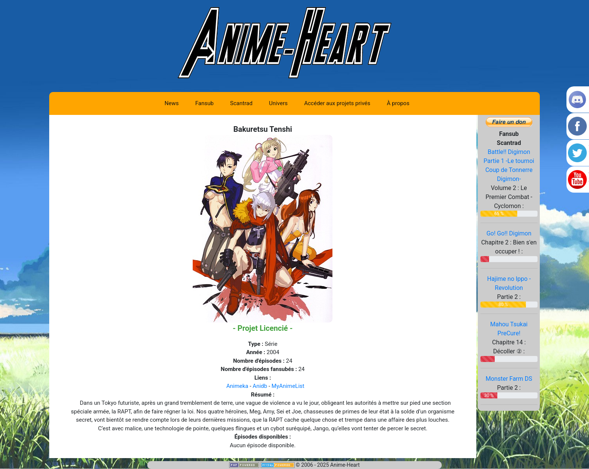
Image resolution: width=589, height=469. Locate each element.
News (172, 103)
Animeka (237, 386)
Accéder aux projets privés (337, 103)
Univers (278, 103)
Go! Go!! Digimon (509, 233)
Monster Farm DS (509, 378)
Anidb (260, 386)
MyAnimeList (288, 386)
